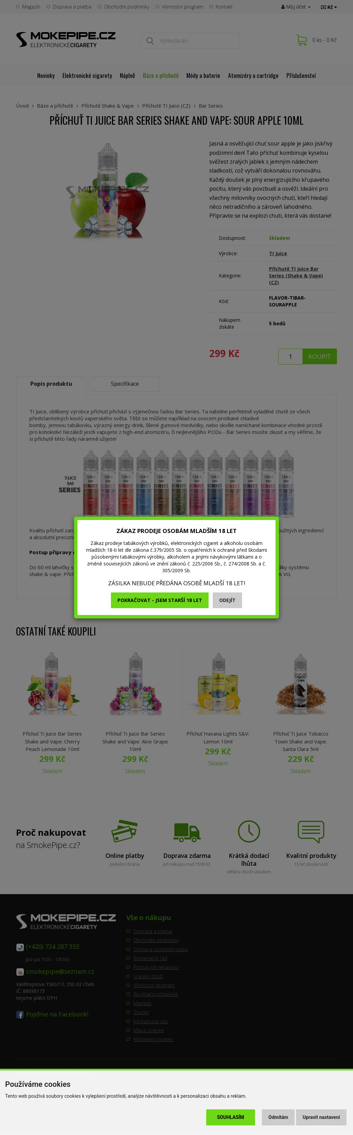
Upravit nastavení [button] (321, 1117)
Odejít (227, 600)
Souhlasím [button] (230, 1117)
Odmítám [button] (278, 1117)
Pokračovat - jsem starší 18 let (159, 600)
